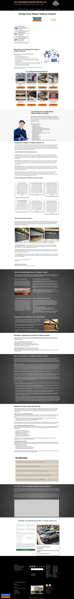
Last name (27, 523)
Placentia (54, 577)
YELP (16, 64)
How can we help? (19, 542)
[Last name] (30, 525)
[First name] (20, 525)
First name (18, 523)
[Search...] (37, 569)
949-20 (15, 585)
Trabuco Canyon (49, 576)
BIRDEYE (27, 64)
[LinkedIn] (44, 566)
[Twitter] (41, 566)
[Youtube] (30, 566)
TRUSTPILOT (23, 64)
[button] (23, 9)
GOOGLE (19, 64)
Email (17, 527)
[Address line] (25, 533)
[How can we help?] (25, 545)
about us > (38, 121)
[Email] (20, 529)
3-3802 (18, 585)
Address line (18, 531)
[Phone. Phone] (30, 529)
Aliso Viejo (48, 567)
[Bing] (34, 566)
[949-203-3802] (5, 597)
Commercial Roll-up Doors (18, 569)
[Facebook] (39, 566)
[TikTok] (32, 566)
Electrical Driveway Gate (36, 139)
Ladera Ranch (55, 569)
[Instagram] (37, 566)
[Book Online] (5, 595)
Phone (27, 527)
